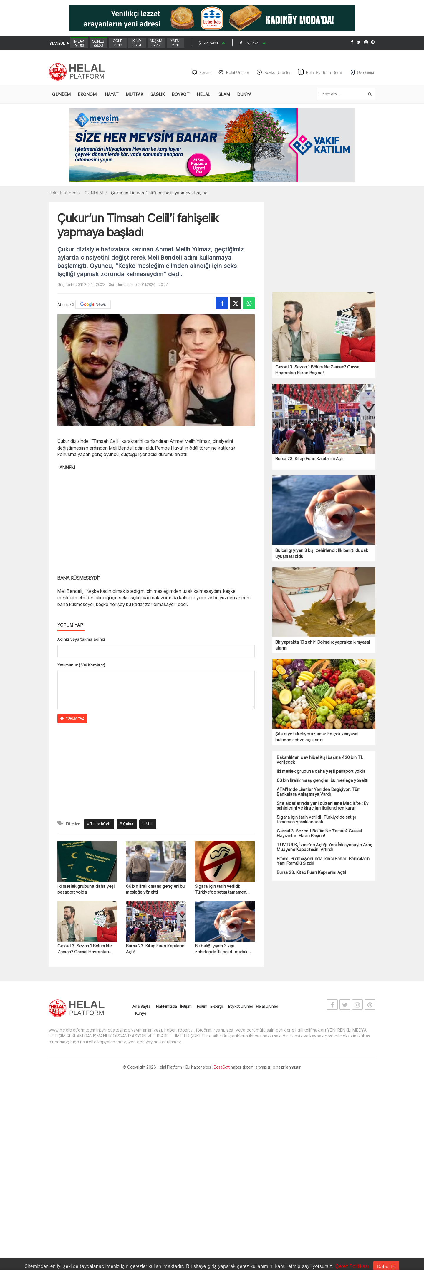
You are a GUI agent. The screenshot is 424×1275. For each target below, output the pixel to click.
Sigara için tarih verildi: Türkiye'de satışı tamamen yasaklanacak (220, 890)
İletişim (185, 1006)
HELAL (203, 94)
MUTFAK (134, 94)
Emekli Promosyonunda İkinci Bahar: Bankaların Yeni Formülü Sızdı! (323, 861)
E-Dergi (216, 1006)
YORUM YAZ (72, 719)
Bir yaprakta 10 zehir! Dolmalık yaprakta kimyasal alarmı (322, 645)
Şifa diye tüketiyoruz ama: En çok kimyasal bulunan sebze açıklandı (316, 737)
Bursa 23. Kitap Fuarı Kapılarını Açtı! (156, 949)
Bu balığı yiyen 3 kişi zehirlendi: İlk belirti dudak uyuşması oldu (221, 949)
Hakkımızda (166, 1006)
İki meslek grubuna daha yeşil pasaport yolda (86, 889)
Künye (140, 1014)
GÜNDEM (61, 94)
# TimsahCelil (99, 824)
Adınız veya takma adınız (81, 639)
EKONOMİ (88, 94)
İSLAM (224, 94)
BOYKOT (181, 94)
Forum (202, 1006)
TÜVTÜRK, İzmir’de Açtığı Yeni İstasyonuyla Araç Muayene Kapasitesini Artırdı (324, 847)
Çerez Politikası (352, 1266)
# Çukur (127, 824)
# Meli (148, 824)
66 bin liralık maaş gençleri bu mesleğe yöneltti (155, 889)
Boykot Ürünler (240, 1006)
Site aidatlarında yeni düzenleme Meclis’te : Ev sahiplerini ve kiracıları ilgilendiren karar (323, 806)
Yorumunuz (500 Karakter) (81, 665)
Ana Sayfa (141, 1006)
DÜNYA (244, 94)
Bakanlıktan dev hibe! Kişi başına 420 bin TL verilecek (320, 760)
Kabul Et (386, 1266)
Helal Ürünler (267, 1006)
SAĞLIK (157, 94)
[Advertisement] (403, 152)
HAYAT (112, 94)
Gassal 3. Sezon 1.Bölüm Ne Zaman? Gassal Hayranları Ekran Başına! (84, 949)
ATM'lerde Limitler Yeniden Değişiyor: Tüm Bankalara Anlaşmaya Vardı (319, 792)
